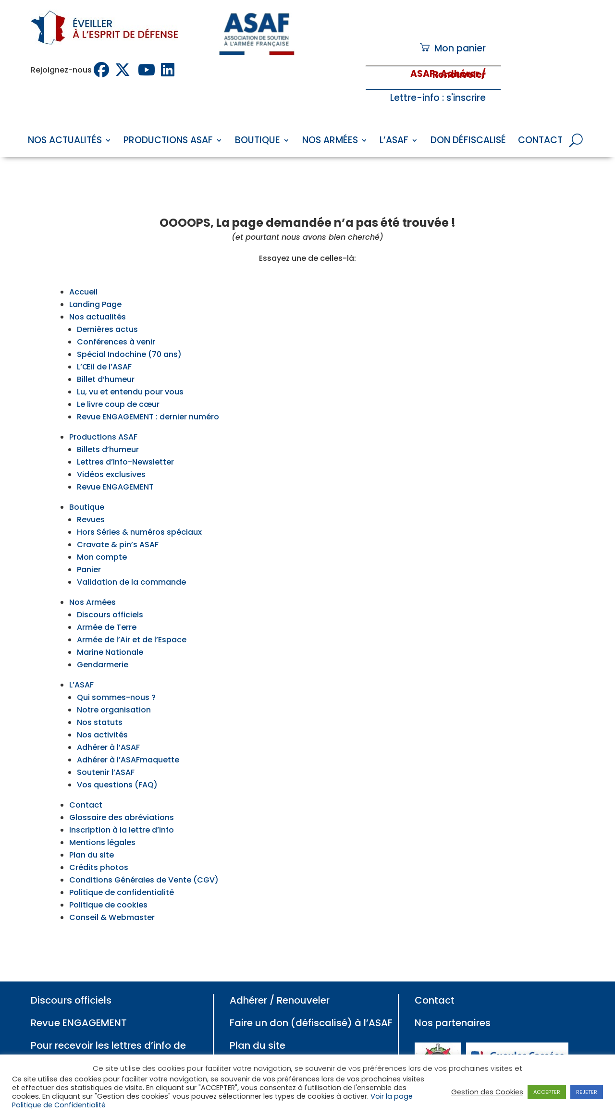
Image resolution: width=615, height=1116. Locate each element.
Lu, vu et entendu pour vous (130, 369)
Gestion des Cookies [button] (487, 1092)
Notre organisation (114, 687)
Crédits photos (98, 845)
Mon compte (102, 534)
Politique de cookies (108, 882)
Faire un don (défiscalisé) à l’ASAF (311, 1000)
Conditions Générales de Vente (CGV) (144, 857)
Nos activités (102, 712)
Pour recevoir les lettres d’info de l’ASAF (108, 1030)
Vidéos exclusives (111, 452)
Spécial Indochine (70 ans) (129, 332)
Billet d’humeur (106, 357)
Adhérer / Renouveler (280, 978)
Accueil (83, 269)
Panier (89, 547)
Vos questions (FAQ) (117, 762)
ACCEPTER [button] (546, 1092)
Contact (540, 142)
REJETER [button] (586, 1092)
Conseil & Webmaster (112, 895)
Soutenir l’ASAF (106, 750)
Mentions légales (102, 820)
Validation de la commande (131, 559)
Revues (91, 497)
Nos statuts (100, 700)
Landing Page (95, 282)
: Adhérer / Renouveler (459, 74)
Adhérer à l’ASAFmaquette (128, 737)
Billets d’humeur (108, 427)
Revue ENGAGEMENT (115, 464)
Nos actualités (97, 294)
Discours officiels (110, 592)
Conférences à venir (116, 319)
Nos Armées (330, 142)
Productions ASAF (168, 142)
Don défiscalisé (468, 142)
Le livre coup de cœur (118, 382)
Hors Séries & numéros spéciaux (139, 509)
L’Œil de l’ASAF (104, 344)
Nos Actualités (65, 142)
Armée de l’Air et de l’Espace (131, 617)
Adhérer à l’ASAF (108, 725)
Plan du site (91, 832)
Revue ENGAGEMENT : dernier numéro (148, 394)
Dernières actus (107, 307)
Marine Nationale (110, 630)
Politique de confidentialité (121, 870)
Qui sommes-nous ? (116, 675)
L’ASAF (394, 142)
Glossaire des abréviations (121, 795)
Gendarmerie (102, 642)
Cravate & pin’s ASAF (118, 522)
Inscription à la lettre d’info (121, 807)
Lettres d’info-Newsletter (125, 439)
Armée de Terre (106, 605)
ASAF (422, 73)
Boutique (257, 142)
